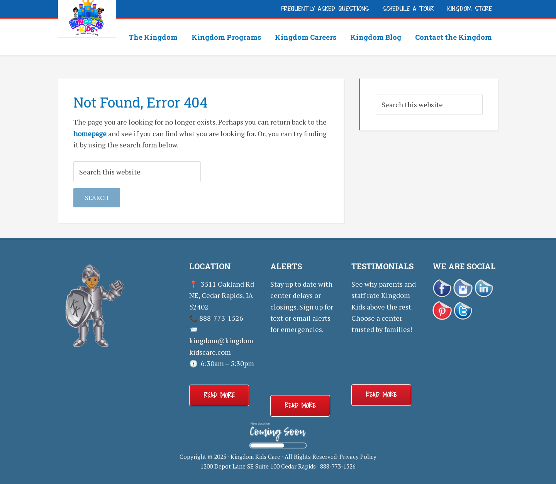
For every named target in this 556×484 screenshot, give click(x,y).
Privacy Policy (357, 456)
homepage (90, 133)
